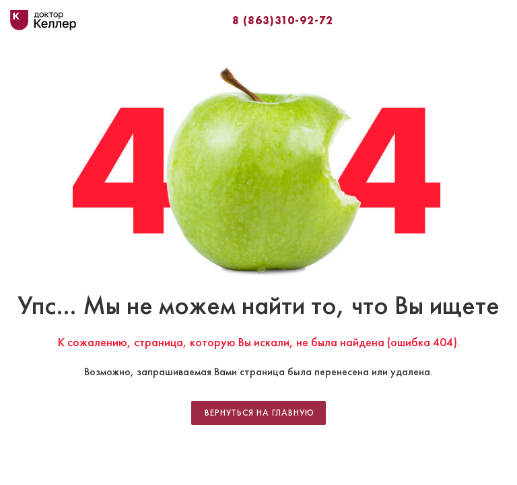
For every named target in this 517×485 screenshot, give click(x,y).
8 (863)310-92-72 (282, 20)
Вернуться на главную (259, 413)
